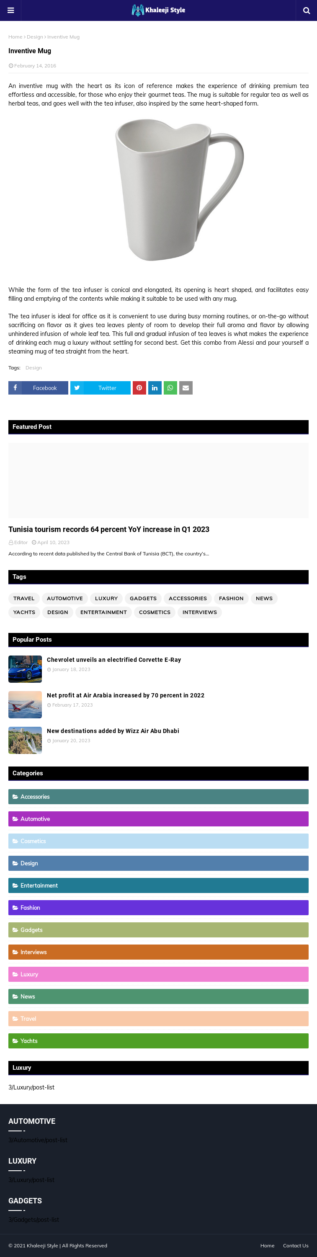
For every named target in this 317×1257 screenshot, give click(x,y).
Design (35, 37)
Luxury (106, 598)
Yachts (24, 612)
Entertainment (103, 612)
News (264, 598)
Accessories (188, 598)
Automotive (65, 598)
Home (15, 37)
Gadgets (143, 598)
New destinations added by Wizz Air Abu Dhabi (113, 731)
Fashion (231, 598)
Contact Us (296, 1245)
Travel (24, 598)
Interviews (200, 612)
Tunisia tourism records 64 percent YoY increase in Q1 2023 (108, 529)
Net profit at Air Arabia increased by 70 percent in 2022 (125, 695)
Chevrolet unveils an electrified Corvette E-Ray (114, 659)
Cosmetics (154, 612)
